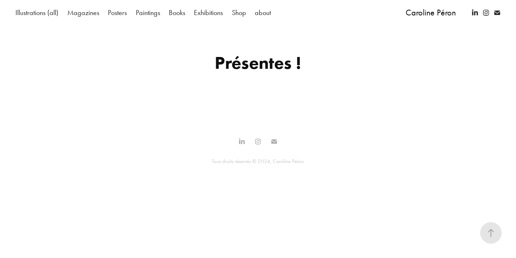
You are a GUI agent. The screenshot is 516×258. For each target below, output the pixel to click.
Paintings (148, 12)
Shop (239, 12)
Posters (117, 12)
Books (177, 12)
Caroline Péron (431, 13)
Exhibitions (208, 12)
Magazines (83, 12)
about (263, 12)
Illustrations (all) (36, 12)
